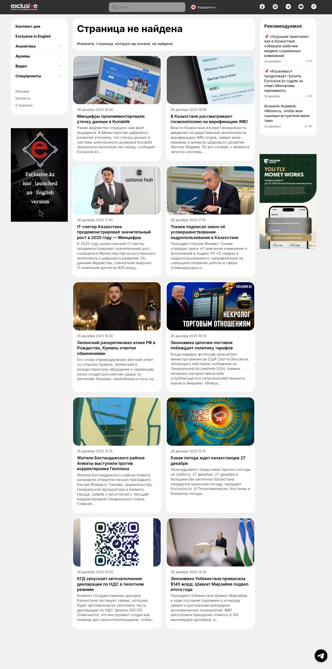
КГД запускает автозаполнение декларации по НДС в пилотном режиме (110, 584)
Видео (21, 66)
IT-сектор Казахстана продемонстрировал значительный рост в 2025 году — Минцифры (114, 232)
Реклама (22, 91)
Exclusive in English (33, 36)
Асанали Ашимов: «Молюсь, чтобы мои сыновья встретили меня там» (287, 113)
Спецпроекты (28, 76)
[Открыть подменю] (59, 46)
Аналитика (25, 46)
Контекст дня (27, 26)
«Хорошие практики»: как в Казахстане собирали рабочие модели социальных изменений (286, 46)
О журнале (24, 105)
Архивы (22, 56)
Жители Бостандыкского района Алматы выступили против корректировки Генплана (111, 463)
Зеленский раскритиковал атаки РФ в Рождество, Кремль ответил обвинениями (116, 348)
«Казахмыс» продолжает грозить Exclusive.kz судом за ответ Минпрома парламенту (283, 81)
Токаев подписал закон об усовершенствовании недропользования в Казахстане (204, 232)
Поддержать (203, 7)
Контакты (22, 98)
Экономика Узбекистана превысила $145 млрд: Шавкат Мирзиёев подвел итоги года (210, 584)
